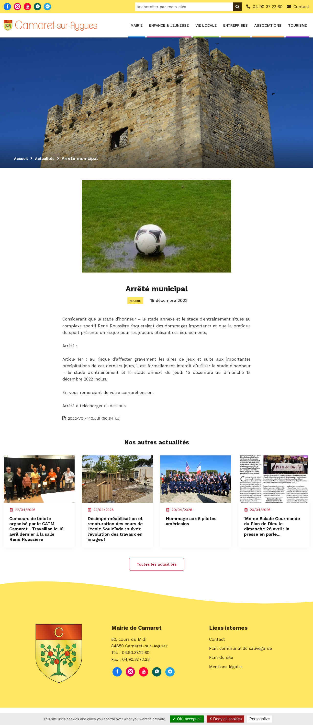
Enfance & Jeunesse (169, 25)
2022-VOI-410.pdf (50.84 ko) (93, 421)
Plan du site (221, 677)
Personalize (259, 719)
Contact (217, 659)
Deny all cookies (225, 719)
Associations (267, 25)
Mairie (137, 25)
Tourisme (297, 25)
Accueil (22, 158)
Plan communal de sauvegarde (240, 668)
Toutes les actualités (157, 581)
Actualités (47, 158)
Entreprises (235, 25)
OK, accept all (187, 719)
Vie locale (206, 25)
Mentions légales (226, 686)
